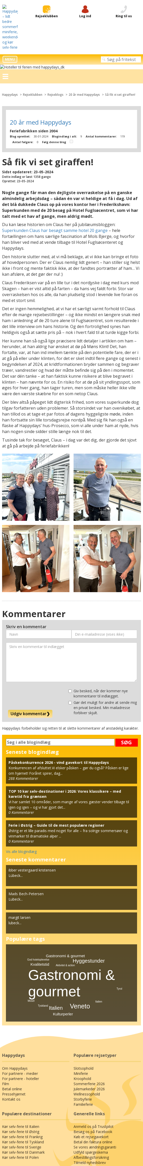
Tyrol (119, 904)
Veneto (80, 921)
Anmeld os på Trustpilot (92, 1042)
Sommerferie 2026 (88, 999)
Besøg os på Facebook (92, 1047)
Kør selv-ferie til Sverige (21, 1063)
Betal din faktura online (92, 1058)
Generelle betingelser (71, 1123)
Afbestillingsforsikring (91, 1073)
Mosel (31, 916)
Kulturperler (63, 929)
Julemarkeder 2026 (89, 1004)
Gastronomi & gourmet (65, 871)
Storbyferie (82, 1015)
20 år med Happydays (87, 16)
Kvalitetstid (39, 879)
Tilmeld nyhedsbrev (89, 1078)
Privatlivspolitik (71, 1119)
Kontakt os (10, 1015)
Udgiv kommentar (30, 629)
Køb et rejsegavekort (90, 1052)
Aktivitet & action (65, 880)
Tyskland (43, 921)
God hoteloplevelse (38, 875)
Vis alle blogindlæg (21, 767)
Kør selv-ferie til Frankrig (21, 1052)
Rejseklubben (34, 16)
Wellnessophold (86, 1009)
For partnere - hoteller (19, 994)
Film (5, 999)
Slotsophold (83, 984)
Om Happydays (14, 984)
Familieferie (83, 1020)
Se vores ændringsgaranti (94, 1063)
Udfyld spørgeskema (90, 1068)
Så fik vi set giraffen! (123, 16)
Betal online (11, 1004)
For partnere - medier (19, 989)
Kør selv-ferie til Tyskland (22, 1058)
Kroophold (82, 994)
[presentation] (45, 611)
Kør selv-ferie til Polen (19, 1073)
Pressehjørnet (13, 1009)
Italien (55, 923)
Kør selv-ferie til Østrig (20, 1047)
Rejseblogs (57, 16)
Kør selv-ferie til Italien (20, 1042)
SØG (126, 658)
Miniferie (80, 989)
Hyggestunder (89, 876)
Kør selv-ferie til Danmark (22, 1068)
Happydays (10, 16)
